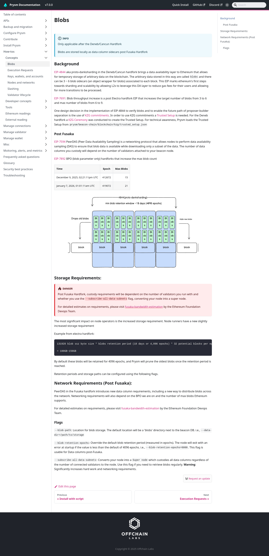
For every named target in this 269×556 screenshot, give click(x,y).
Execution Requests (20, 70)
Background (227, 18)
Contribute (10, 39)
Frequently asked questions (21, 157)
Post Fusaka (230, 24)
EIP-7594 (60, 142)
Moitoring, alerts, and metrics (22, 150)
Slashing (13, 89)
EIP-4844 (60, 72)
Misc (6, 144)
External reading (16, 120)
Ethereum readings (18, 113)
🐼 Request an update (197, 478)
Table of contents (14, 14)
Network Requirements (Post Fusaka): (237, 39)
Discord (215, 5)
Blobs (11, 64)
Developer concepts (18, 101)
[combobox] (249, 5)
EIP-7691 (60, 98)
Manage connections (17, 126)
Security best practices (18, 169)
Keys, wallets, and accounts (25, 76)
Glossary (9, 163)
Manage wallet (13, 138)
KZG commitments (97, 115)
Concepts (11, 58)
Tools (8, 107)
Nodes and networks (21, 82)
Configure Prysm (14, 33)
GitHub (199, 5)
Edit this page (65, 486)
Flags (226, 48)
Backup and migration (17, 27)
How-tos (8, 51)
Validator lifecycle (19, 95)
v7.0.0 (49, 5)
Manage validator (14, 132)
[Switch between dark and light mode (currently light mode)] (227, 5)
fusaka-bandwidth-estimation (144, 307)
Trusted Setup (166, 115)
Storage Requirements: (234, 31)
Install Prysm (11, 45)
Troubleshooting (14, 175)
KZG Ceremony (78, 120)
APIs (6, 21)
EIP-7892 (60, 159)
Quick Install (180, 5)
